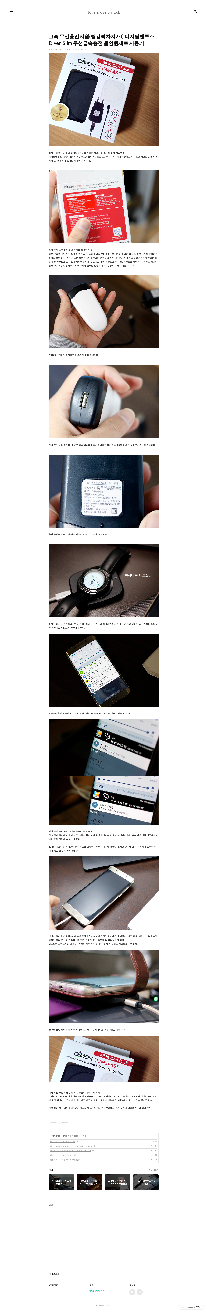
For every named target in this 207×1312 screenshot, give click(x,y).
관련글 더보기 (152, 1169)
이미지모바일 (55, 1136)
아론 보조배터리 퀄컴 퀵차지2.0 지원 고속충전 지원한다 (71, 1146)
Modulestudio (96, 1291)
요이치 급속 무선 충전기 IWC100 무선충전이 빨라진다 (70, 1150)
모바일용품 (67, 1136)
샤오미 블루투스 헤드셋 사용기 (61, 1155)
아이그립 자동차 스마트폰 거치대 (62, 1141)
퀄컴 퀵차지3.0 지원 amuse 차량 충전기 (65, 1159)
